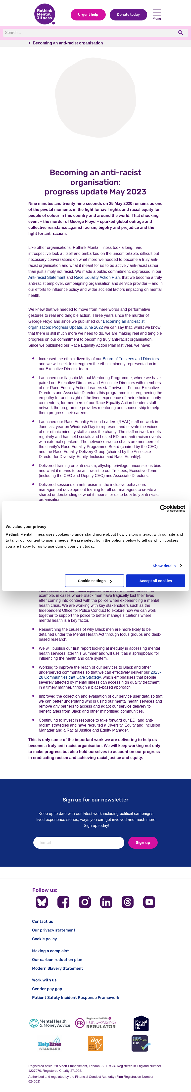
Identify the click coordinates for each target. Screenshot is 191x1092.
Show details (164, 566)
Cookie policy (44, 938)
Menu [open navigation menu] (157, 14)
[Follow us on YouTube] (149, 902)
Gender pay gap (47, 988)
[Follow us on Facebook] (63, 902)
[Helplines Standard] (49, 1043)
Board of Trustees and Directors (131, 359)
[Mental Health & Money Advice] (49, 1023)
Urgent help (88, 14)
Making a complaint (50, 950)
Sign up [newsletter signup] (143, 842)
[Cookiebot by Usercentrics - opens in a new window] (163, 508)
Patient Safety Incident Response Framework (75, 997)
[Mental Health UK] (141, 1023)
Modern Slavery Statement (57, 968)
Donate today (128, 14)
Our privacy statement (53, 930)
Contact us (42, 921)
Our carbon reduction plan (57, 959)
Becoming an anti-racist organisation (68, 43)
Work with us (44, 980)
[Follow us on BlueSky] (42, 902)
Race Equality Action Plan (97, 277)
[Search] (71, 32)
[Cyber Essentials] (141, 1043)
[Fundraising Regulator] (95, 1023)
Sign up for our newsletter (96, 799)
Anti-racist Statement (46, 277)
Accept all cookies (155, 581)
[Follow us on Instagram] (85, 902)
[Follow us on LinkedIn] (106, 902)
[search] (181, 32)
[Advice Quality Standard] (95, 1043)
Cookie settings (95, 581)
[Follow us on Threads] (128, 902)
